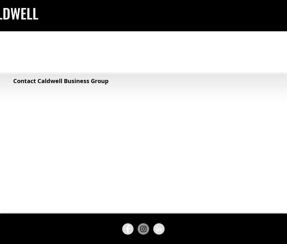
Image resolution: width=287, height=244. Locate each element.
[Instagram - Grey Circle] (143, 229)
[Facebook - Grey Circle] (128, 229)
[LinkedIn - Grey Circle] (159, 229)
